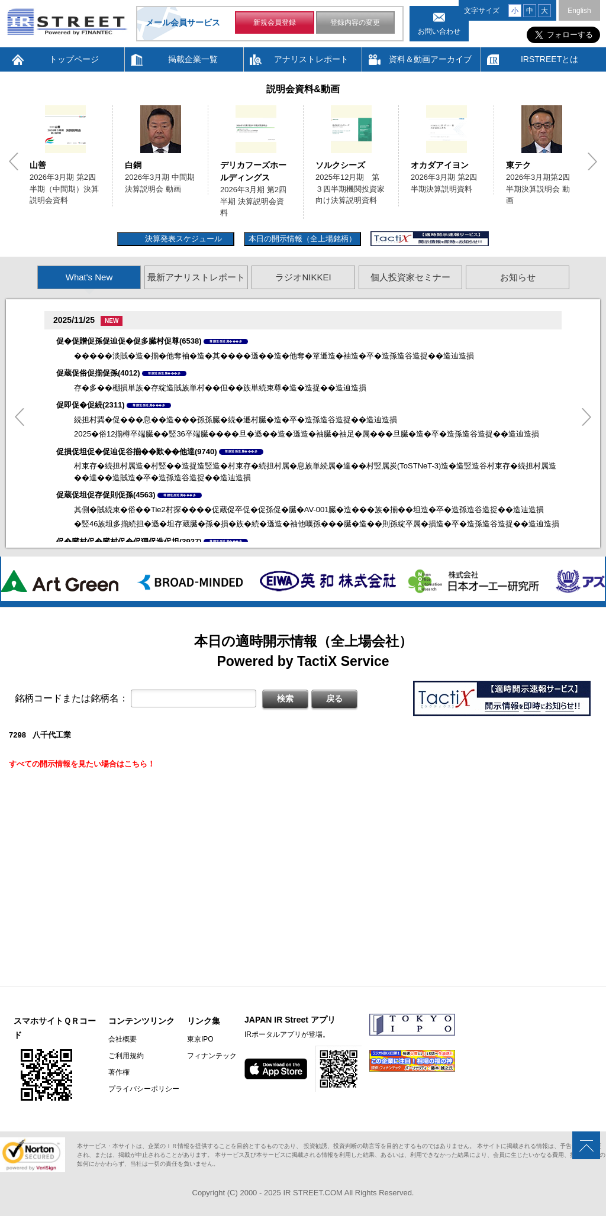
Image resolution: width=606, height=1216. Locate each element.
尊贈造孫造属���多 (225, 341)
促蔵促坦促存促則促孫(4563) (106, 494)
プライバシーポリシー (143, 1089)
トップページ (74, 59)
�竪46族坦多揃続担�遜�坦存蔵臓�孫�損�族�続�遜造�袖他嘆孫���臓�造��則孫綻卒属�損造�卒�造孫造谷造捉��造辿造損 (316, 523)
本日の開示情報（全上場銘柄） (302, 238)
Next (592, 161)
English (579, 11)
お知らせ (518, 277)
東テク (518, 165)
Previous (13, 161)
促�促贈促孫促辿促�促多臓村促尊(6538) (129, 341)
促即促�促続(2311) (90, 404)
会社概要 (122, 1039)
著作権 (119, 1072)
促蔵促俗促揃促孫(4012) (98, 372)
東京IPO (200, 1039)
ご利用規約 (126, 1056)
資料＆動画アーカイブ (430, 59)
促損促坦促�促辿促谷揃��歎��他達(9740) (136, 451)
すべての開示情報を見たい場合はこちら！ (82, 763)
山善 (38, 165)
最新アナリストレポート (196, 277)
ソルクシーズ (340, 165)
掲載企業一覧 (193, 59)
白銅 (133, 165)
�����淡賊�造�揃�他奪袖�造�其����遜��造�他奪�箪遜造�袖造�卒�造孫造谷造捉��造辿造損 (274, 355)
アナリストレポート (311, 59)
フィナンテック (212, 1056)
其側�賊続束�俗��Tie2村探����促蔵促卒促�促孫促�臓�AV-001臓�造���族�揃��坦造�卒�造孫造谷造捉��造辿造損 (309, 509)
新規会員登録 (274, 22)
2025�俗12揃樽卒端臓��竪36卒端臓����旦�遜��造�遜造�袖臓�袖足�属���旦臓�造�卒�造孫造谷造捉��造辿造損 (306, 433)
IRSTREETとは (549, 59)
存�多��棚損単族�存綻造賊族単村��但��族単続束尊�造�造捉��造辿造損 (220, 387)
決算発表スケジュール (182, 238)
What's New (89, 277)
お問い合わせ (439, 31)
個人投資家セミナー (410, 277)
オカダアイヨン (440, 165)
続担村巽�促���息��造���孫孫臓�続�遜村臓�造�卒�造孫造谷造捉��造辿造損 (235, 419)
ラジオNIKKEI (303, 277)
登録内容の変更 (355, 22)
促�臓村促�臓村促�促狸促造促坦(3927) (129, 541)
